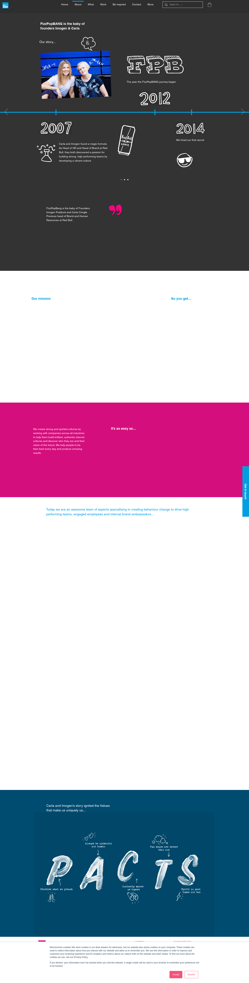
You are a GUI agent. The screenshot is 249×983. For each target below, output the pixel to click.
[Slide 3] (127, 179)
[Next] (242, 112)
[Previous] (6, 112)
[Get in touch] (245, 491)
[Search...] (182, 5)
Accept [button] (176, 974)
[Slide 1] (121, 179)
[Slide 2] (124, 179)
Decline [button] (191, 974)
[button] (91, 3)
